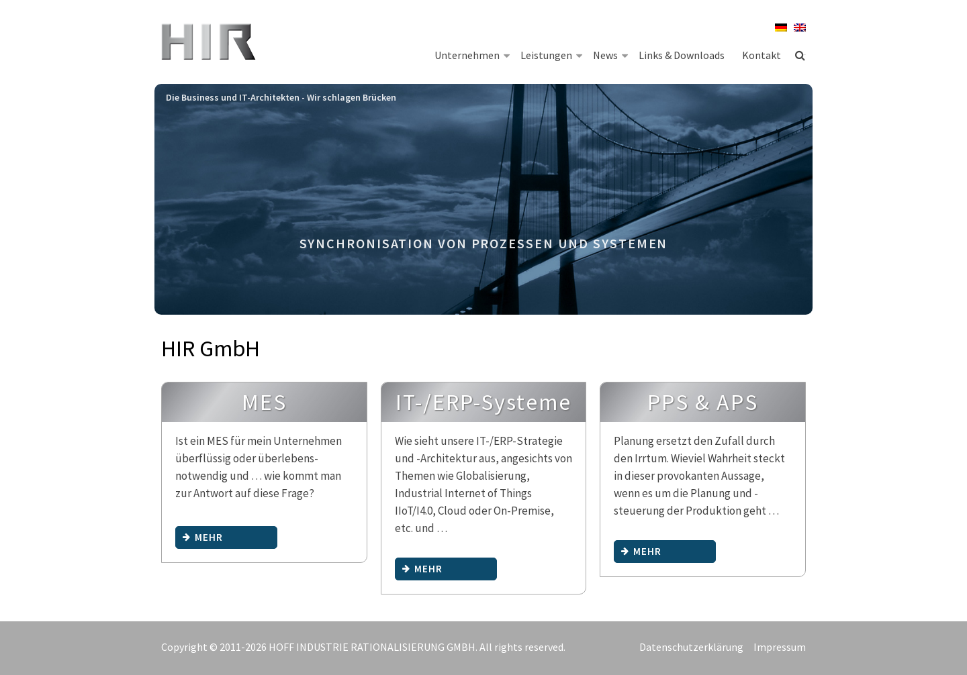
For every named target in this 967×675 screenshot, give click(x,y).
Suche (800, 55)
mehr (203, 537)
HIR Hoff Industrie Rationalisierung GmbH (210, 43)
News (610, 55)
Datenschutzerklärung (691, 647)
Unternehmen (472, 55)
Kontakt (761, 55)
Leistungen (551, 55)
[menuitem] (777, 27)
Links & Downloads (682, 55)
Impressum (779, 647)
